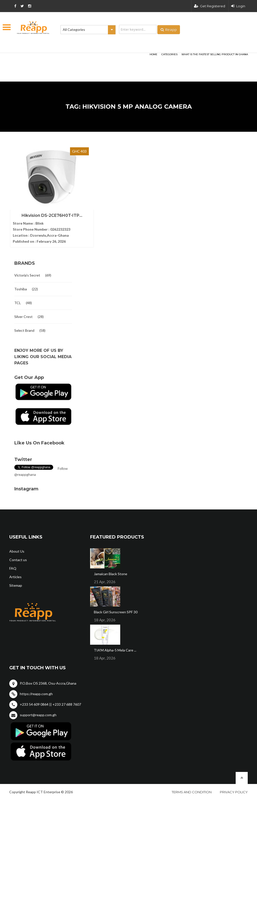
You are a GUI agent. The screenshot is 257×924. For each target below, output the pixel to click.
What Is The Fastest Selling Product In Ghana (214, 54)
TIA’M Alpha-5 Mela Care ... (115, 648)
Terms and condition (192, 790)
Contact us (18, 557)
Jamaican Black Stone (110, 571)
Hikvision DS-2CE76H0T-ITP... (43, 212)
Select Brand (24, 328)
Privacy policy (234, 790)
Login (238, 6)
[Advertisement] (71, 59)
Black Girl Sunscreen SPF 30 (116, 610)
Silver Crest (23, 314)
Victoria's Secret (27, 273)
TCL (17, 300)
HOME (153, 54)
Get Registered (209, 6)
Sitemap (15, 583)
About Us (16, 549)
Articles (15, 574)
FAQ (12, 566)
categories (169, 54)
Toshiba (20, 287)
